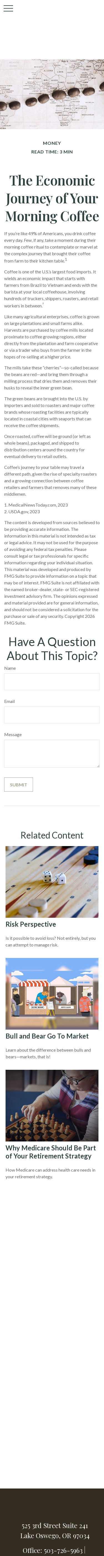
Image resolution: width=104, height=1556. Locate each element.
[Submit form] (18, 784)
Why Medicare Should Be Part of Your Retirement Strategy (51, 1152)
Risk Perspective (31, 924)
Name (10, 668)
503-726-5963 (63, 1550)
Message (13, 734)
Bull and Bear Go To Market (47, 1036)
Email (9, 701)
